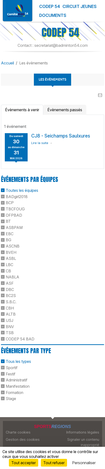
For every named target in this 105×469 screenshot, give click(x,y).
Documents (52, 15)
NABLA (12, 277)
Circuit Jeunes (79, 6)
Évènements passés (64, 109)
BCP (10, 202)
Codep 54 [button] (49, 6)
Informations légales (82, 432)
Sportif (12, 367)
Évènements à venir (22, 109)
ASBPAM (14, 227)
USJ (9, 320)
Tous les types (18, 361)
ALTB (11, 314)
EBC (9, 233)
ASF (10, 283)
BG (8, 239)
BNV (10, 326)
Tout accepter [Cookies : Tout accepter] (23, 462)
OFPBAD (14, 215)
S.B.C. (11, 301)
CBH (10, 307)
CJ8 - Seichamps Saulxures (60, 136)
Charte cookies (18, 432)
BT (8, 221)
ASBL (11, 258)
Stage (11, 398)
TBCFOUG (15, 209)
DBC (10, 289)
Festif (10, 373)
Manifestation (18, 386)
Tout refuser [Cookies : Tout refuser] (54, 462)
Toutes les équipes (22, 190)
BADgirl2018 (17, 196)
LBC (9, 264)
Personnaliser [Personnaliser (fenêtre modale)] (84, 462)
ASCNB (12, 246)
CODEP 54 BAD (20, 339)
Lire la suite (39, 143)
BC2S (11, 295)
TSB (10, 332)
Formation (14, 392)
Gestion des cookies (23, 439)
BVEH (11, 252)
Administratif (16, 380)
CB (8, 270)
